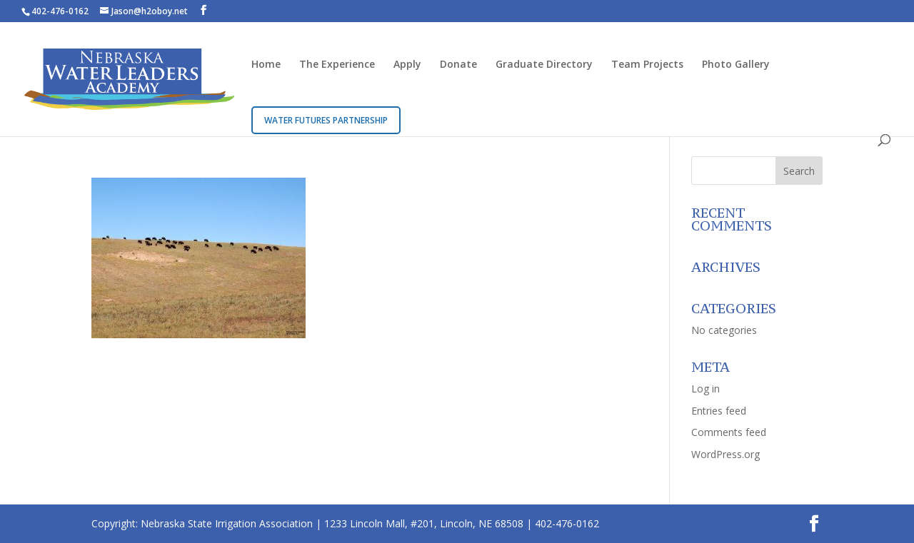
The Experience (337, 65)
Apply (407, 65)
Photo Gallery (736, 65)
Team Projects (647, 65)
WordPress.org (725, 454)
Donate (458, 65)
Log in (705, 388)
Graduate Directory (544, 65)
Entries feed (718, 410)
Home (266, 65)
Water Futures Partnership (326, 120)
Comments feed (728, 432)
